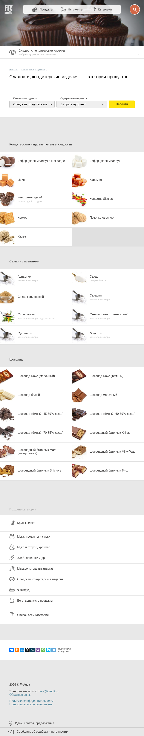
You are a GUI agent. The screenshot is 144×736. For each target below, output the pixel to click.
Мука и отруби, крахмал (29, 547)
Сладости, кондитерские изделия (36, 579)
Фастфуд (19, 589)
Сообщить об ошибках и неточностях (42, 731)
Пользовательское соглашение (30, 704)
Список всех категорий (29, 615)
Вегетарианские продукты (31, 600)
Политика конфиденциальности (31, 700)
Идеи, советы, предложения (34, 723)
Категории (105, 9)
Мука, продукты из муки (29, 536)
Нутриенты (75, 9)
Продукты (46, 9)
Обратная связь (20, 694)
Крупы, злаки (22, 522)
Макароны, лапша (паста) (31, 568)
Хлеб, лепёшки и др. (27, 557)
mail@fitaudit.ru (48, 691)
